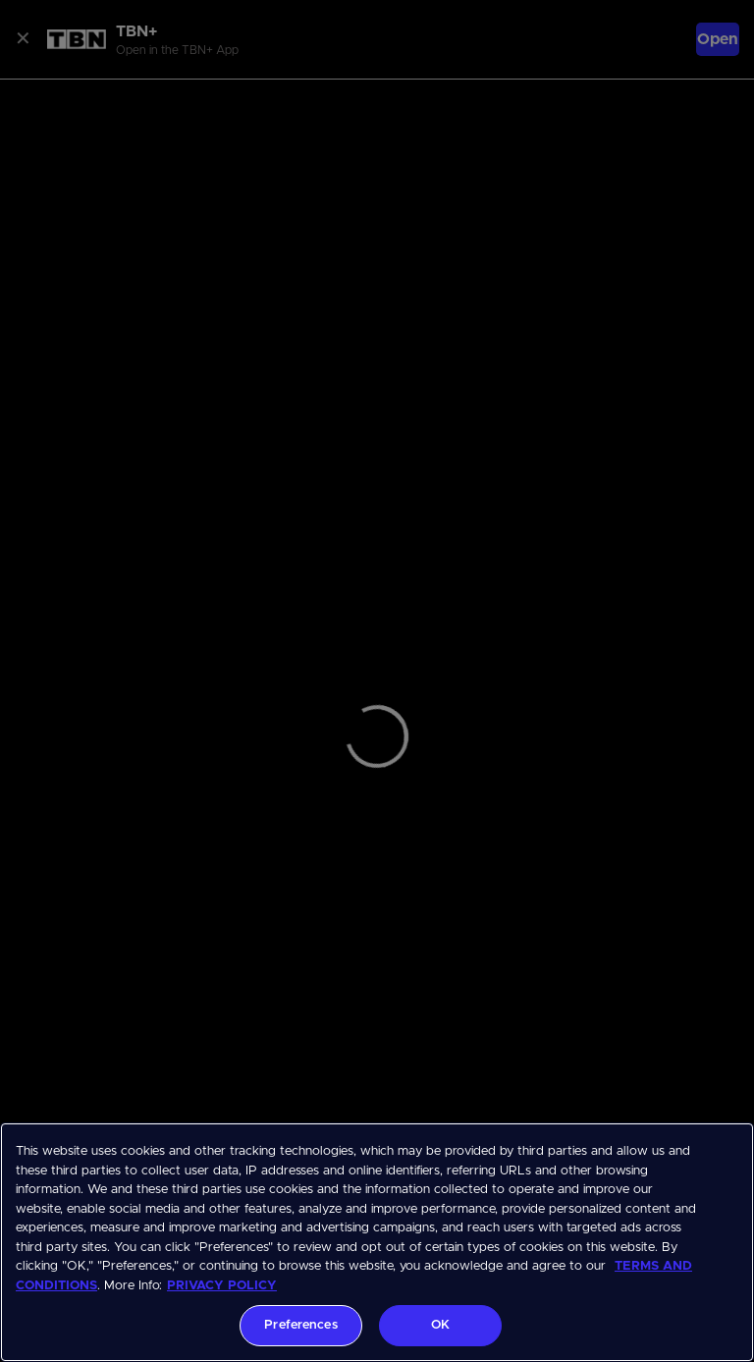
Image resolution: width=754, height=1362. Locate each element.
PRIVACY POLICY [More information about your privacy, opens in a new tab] (222, 1286)
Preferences (300, 1325)
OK (440, 1325)
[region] (377, 1242)
